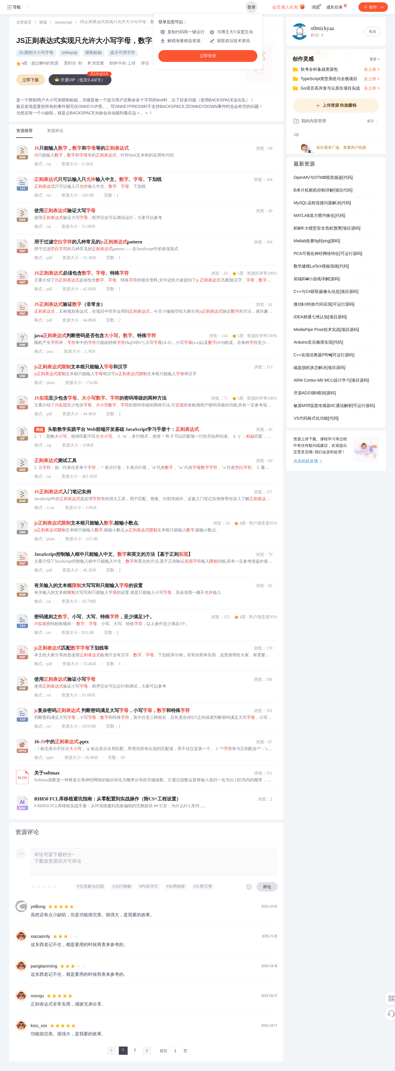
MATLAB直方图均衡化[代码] (319, 216)
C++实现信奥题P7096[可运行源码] (324, 355)
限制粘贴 (93, 53)
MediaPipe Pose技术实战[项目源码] (326, 330)
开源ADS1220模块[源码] (315, 393)
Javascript (63, 23)
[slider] (43, 887)
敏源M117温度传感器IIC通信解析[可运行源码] (334, 406)
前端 (43, 23)
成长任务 (337, 5)
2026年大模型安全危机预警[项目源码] (327, 229)
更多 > (375, 59)
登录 (251, 7)
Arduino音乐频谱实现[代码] (318, 343)
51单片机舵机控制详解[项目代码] (323, 191)
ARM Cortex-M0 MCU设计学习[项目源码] (331, 381)
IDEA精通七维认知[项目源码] (320, 317)
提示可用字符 (122, 53)
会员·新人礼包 (288, 6)
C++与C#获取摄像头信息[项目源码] (326, 292)
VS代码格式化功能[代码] (316, 419)
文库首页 (24, 23)
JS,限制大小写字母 (36, 53)
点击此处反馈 (307, 461)
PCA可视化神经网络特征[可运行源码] (328, 254)
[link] (24, 23)
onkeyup (69, 53)
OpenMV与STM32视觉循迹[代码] (323, 178)
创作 (373, 7)
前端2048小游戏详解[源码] (317, 279)
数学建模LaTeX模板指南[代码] (321, 267)
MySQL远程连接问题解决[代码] (322, 203)
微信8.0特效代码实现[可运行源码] (324, 305)
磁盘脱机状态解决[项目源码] (319, 368)
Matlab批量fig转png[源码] (317, 241)
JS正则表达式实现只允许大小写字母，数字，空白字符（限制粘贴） (123, 41)
